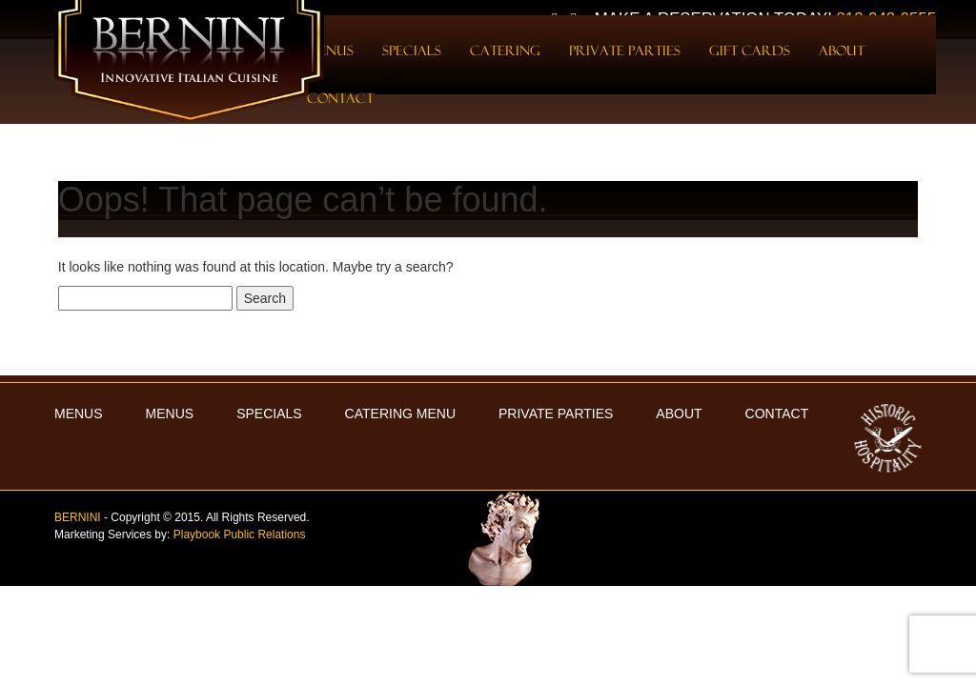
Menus (170, 413)
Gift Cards (749, 50)
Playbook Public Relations (239, 534)
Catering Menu (400, 413)
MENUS (78, 413)
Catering (505, 50)
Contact (340, 98)
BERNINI (77, 517)
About (841, 50)
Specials (411, 50)
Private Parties (625, 50)
